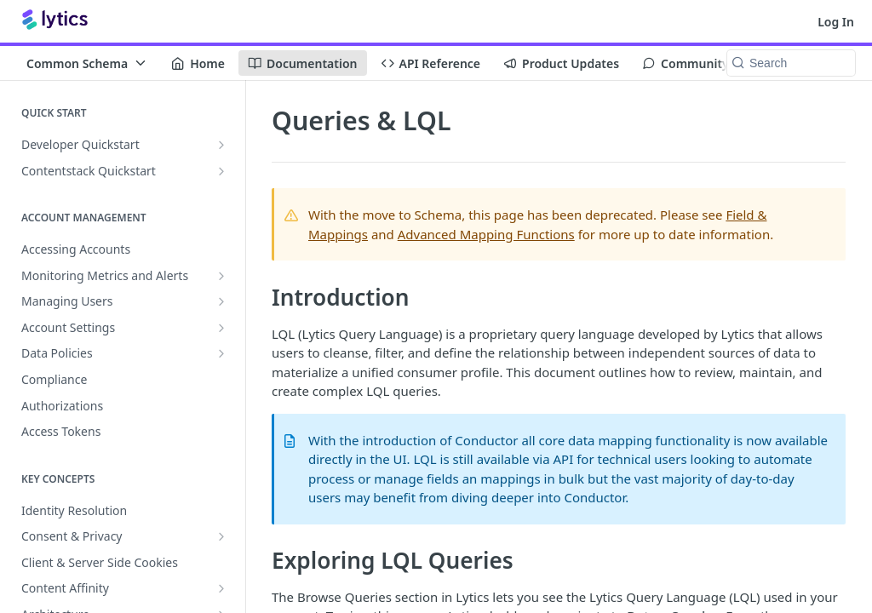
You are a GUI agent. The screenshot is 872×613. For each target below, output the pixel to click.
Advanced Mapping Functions (486, 234)
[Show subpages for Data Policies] (221, 353)
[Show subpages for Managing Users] (221, 301)
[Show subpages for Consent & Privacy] (221, 536)
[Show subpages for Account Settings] (221, 328)
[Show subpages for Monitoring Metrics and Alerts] (221, 276)
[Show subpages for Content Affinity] (221, 588)
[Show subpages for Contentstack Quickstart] (221, 171)
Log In (836, 22)
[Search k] (791, 63)
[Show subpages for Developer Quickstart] (221, 145)
